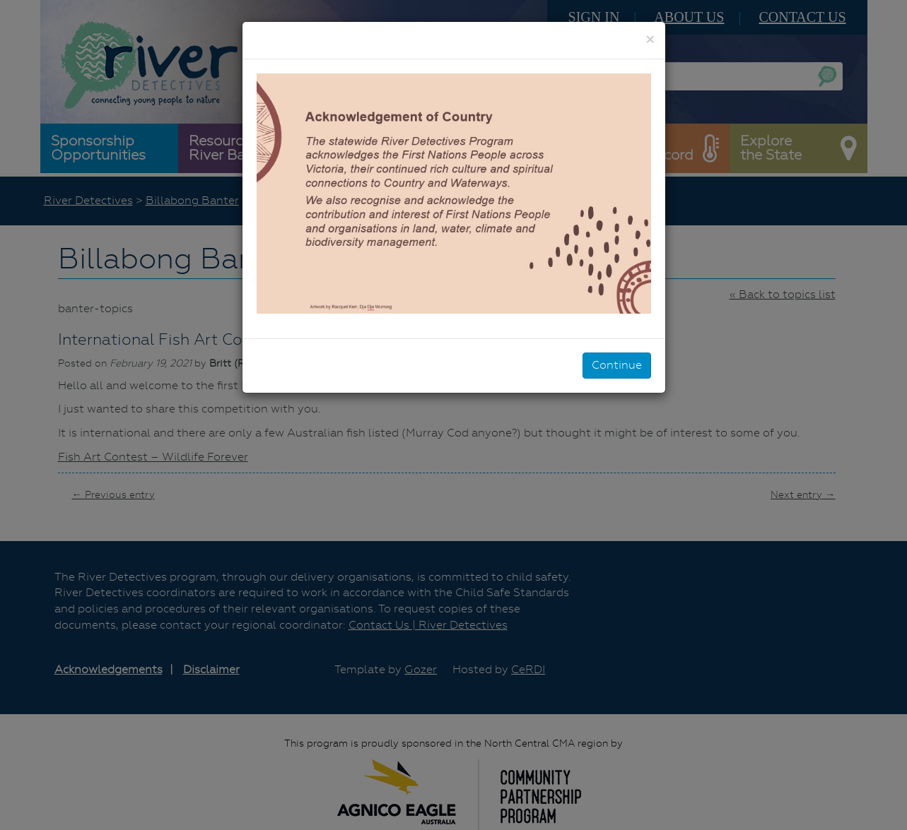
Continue (617, 365)
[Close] (650, 39)
